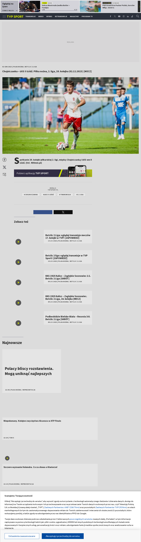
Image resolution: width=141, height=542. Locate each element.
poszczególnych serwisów (81, 519)
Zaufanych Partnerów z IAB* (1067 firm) (61, 507)
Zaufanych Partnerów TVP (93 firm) (111, 507)
